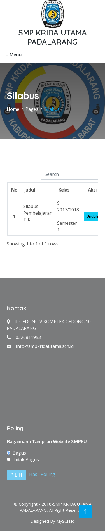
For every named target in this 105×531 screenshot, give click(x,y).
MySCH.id (65, 521)
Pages (31, 109)
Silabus (52, 109)
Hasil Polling (42, 474)
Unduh (92, 216)
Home (13, 109)
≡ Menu (14, 55)
